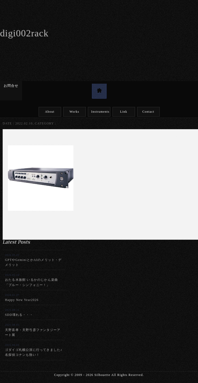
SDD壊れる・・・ (19, 312)
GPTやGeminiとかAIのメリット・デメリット (33, 260)
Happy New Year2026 (22, 298)
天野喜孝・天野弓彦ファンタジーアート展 (32, 329)
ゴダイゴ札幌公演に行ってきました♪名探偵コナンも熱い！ (33, 350)
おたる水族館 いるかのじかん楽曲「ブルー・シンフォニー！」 (31, 280)
